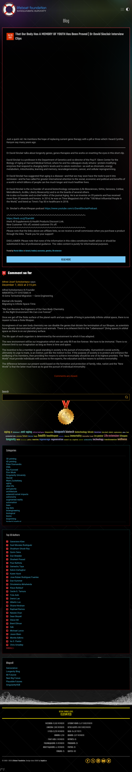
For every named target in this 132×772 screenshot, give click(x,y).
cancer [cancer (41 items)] (111, 432)
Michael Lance (17, 630)
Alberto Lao (15, 602)
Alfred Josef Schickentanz (16, 281)
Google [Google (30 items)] (35, 436)
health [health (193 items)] (42, 436)
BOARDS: (71, 735)
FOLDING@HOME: (50, 743)
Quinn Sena (15, 552)
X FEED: (50, 731)
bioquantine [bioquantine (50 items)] (49, 432)
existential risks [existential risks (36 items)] (11, 436)
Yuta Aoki (14, 595)
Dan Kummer (16, 581)
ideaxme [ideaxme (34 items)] (66, 436)
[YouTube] (103, 761)
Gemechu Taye (17, 566)
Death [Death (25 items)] (127, 432)
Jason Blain (15, 634)
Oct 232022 (10, 36)
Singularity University (16, 475)
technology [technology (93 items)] (98, 439)
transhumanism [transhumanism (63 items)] (110, 439)
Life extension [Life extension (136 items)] (111, 436)
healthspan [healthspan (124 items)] (52, 436)
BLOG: (69, 731)
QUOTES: (70, 751)
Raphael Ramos (17, 609)
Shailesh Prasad (17, 559)
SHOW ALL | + (10, 648)
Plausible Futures (14, 681)
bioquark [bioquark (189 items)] (59, 432)
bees (8, 505)
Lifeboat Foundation (18, 760)
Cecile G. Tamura (18, 591)
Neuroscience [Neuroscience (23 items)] (24, 440)
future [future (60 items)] (25, 436)
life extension (57, 251)
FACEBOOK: (49, 723)
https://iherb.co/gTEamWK (20, 218)
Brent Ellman (16, 623)
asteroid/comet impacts (17, 494)
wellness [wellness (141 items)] (122, 439)
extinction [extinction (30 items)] (19, 436)
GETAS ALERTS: (73, 727)
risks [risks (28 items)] (70, 440)
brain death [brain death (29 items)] (105, 432)
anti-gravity (11, 489)
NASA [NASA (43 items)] (18, 440)
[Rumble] (109, 761)
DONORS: (57, 735)
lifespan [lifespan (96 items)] (123, 435)
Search (126, 397)
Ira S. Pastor (15, 641)
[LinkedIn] (98, 761)
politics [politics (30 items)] (29, 440)
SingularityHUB (13, 685)
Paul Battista (16, 563)
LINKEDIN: (50, 727)
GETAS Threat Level (66, 713)
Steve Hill (14, 620)
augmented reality (14, 499)
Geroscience (11, 668)
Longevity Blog (13, 671)
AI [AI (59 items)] (11, 432)
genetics (49, 251)
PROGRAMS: (72, 743)
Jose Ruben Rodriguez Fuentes (24, 577)
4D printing (11, 461)
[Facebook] (88, 761)
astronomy (11, 497)
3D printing (11, 459)
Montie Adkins (18, 251)
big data (10, 508)
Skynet (9, 478)
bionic (9, 516)
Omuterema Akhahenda (21, 584)
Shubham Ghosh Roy (20, 548)
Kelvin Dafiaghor (18, 570)
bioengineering (13, 510)
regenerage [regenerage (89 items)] (44, 439)
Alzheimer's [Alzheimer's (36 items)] (16, 432)
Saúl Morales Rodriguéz (21, 545)
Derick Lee (15, 598)
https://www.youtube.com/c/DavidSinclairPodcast (71, 208)
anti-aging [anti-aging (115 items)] (26, 432)
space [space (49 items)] (81, 440)
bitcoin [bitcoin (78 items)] (91, 432)
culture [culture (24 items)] (124, 432)
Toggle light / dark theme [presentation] (127, 9)
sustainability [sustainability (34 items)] (88, 440)
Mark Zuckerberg (14, 480)
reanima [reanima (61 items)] (35, 439)
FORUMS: (59, 751)
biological (10, 513)
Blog (66, 21)
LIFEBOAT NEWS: (73, 723)
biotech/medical (31, 251)
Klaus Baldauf (16, 588)
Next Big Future (13, 678)
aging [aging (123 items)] (7, 432)
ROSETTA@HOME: (49, 747)
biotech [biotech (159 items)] (70, 432)
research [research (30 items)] (66, 440)
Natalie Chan (16, 613)
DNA (8, 467)
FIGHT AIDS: (52, 739)
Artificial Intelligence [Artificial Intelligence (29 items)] (38, 432)
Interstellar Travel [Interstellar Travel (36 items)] (87, 436)
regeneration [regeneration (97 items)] (57, 439)
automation (11, 502)
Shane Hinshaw (17, 605)
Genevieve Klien (17, 541)
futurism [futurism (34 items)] (30, 436)
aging (8, 483)
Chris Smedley (16, 645)
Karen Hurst (15, 573)
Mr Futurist (11, 675)
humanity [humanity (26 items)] (61, 436)
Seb (12, 627)
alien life (10, 486)
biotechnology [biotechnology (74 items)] (81, 432)
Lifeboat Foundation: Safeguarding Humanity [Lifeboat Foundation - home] (59, 9)
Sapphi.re (44, 760)
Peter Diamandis (13, 464)
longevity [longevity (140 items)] (11, 439)
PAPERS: (70, 747)
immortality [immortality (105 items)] (76, 435)
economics (41, 251)
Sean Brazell (16, 616)
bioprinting (11, 519)
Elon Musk (11, 472)
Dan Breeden (16, 556)
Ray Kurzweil (12, 470)
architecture (11, 491)
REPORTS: (71, 739)
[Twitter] (93, 761)
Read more (66, 259)
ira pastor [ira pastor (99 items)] (98, 435)
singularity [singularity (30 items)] (75, 440)
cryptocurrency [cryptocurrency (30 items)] (118, 432)
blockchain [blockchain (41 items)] (97, 432)
